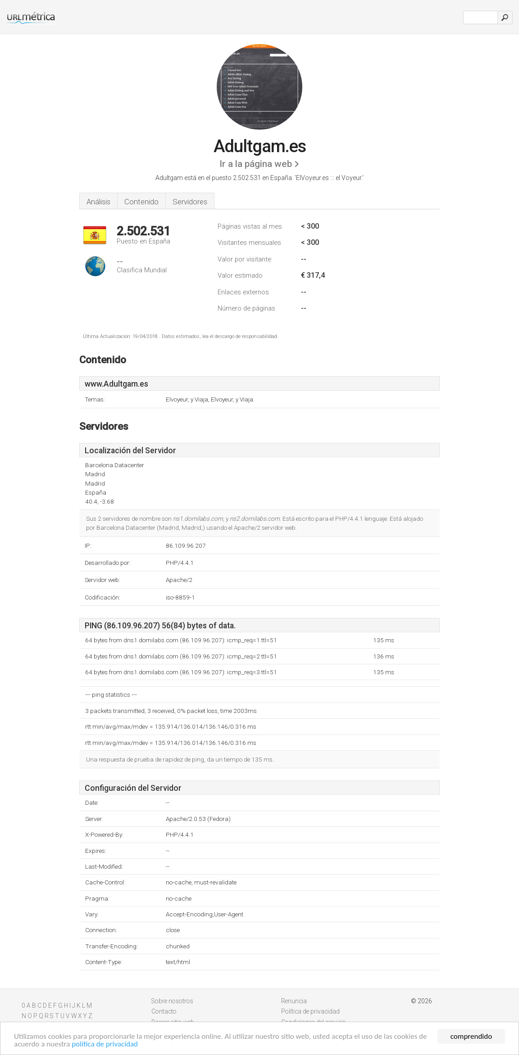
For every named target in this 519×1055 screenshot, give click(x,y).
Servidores (190, 201)
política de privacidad (105, 1044)
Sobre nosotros (172, 1001)
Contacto (164, 1011)
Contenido (141, 201)
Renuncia (294, 1001)
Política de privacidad (310, 1011)
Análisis (98, 201)
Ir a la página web (255, 163)
